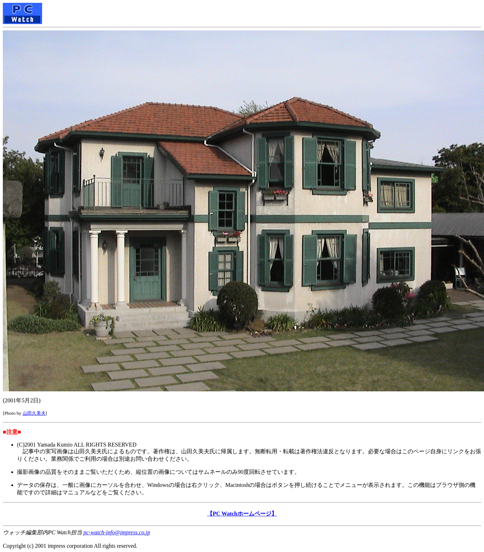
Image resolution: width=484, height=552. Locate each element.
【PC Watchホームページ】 (242, 514)
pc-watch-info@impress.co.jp (116, 532)
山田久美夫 (34, 413)
